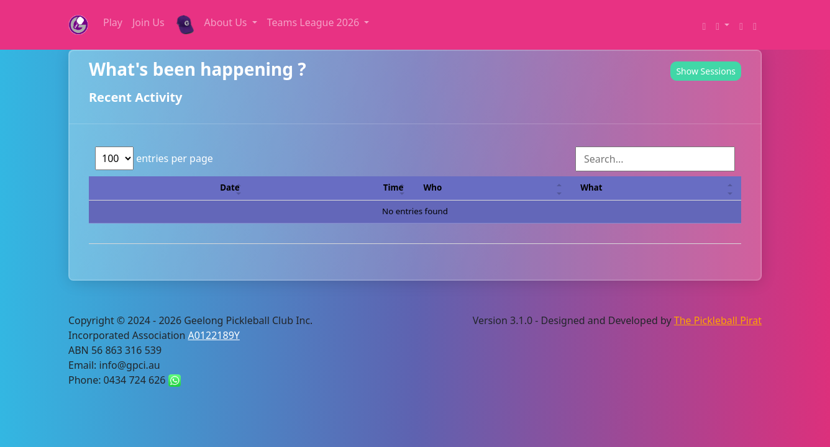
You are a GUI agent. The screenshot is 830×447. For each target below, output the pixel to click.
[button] (722, 24)
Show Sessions (706, 71)
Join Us (148, 22)
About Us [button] (227, 22)
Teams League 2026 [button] (314, 22)
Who (432, 187)
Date (229, 187)
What (591, 187)
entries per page (154, 158)
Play (112, 22)
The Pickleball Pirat (718, 320)
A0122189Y (214, 335)
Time (393, 187)
